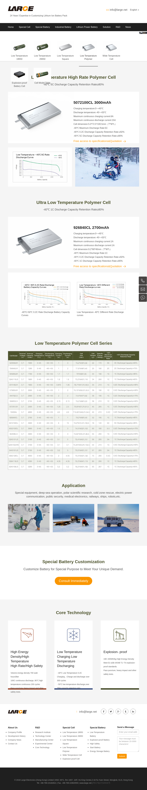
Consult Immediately (73, 581)
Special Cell (24, 27)
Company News (14, 740)
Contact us (27, 35)
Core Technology (42, 747)
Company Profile (15, 732)
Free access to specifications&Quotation (100, 141)
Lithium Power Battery (87, 27)
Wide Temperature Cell (72, 755)
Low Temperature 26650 (73, 736)
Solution (107, 27)
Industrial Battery (63, 27)
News (128, 27)
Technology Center (43, 736)
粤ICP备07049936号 (101, 783)
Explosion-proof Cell (71, 759)
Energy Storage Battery (100, 751)
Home (11, 27)
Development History (17, 736)
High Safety (95, 744)
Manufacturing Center (44, 740)
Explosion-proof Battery (100, 740)
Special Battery (42, 27)
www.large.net (86, 783)
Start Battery (95, 747)
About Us (12, 35)
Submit (122, 756)
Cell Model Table (42, 83)
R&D (118, 27)
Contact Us (12, 744)
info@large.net (118, 9)
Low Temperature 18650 (73, 732)
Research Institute (43, 732)
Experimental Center (44, 744)
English (134, 10)
